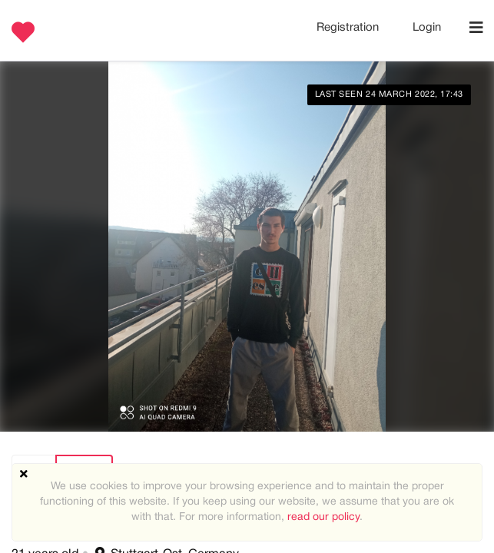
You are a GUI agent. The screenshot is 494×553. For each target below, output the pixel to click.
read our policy (323, 517)
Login (427, 27)
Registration (349, 27)
